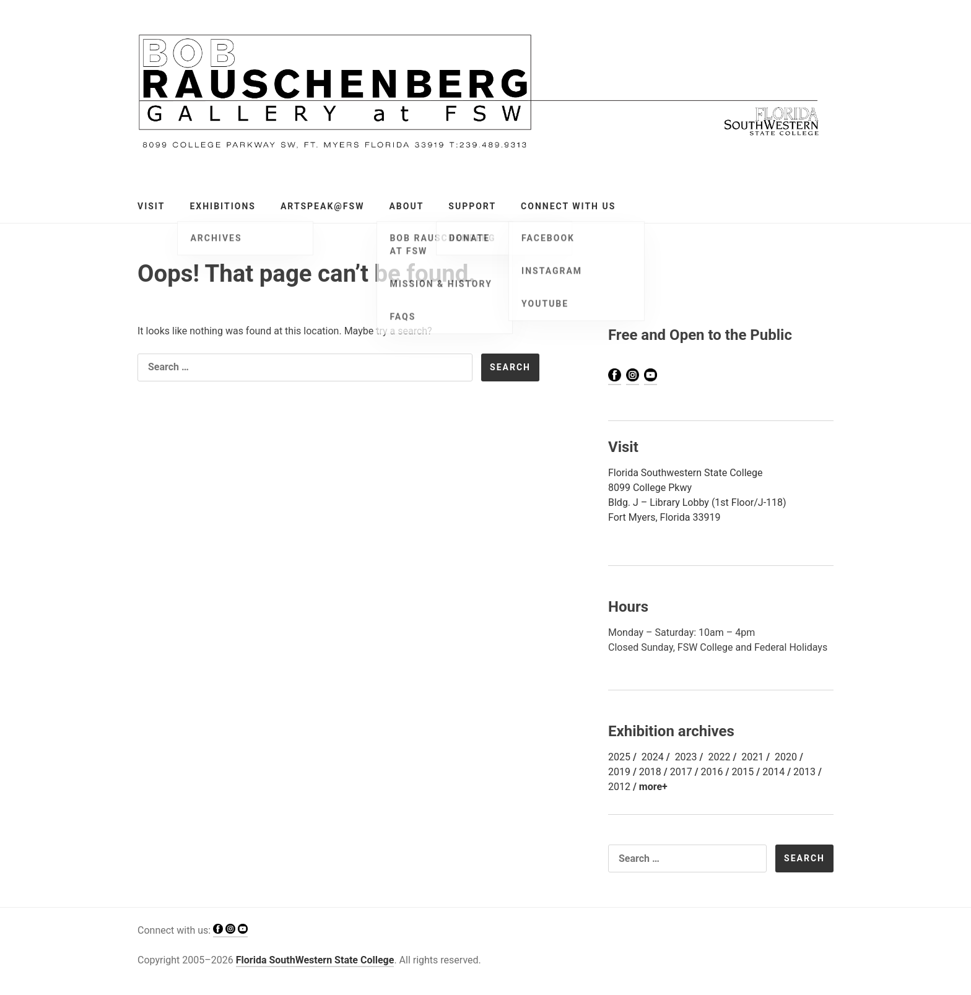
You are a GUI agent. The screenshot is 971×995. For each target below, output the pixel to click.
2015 (742, 772)
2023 (686, 757)
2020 (786, 757)
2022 (719, 757)
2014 (773, 772)
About (406, 206)
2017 (681, 772)
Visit (151, 206)
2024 (653, 757)
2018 (650, 772)
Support (472, 206)
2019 (619, 772)
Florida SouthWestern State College (315, 960)
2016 (712, 772)
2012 (619, 787)
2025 (619, 757)
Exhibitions (222, 206)
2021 (752, 757)
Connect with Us (568, 206)
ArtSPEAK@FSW (322, 206)
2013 (804, 772)
